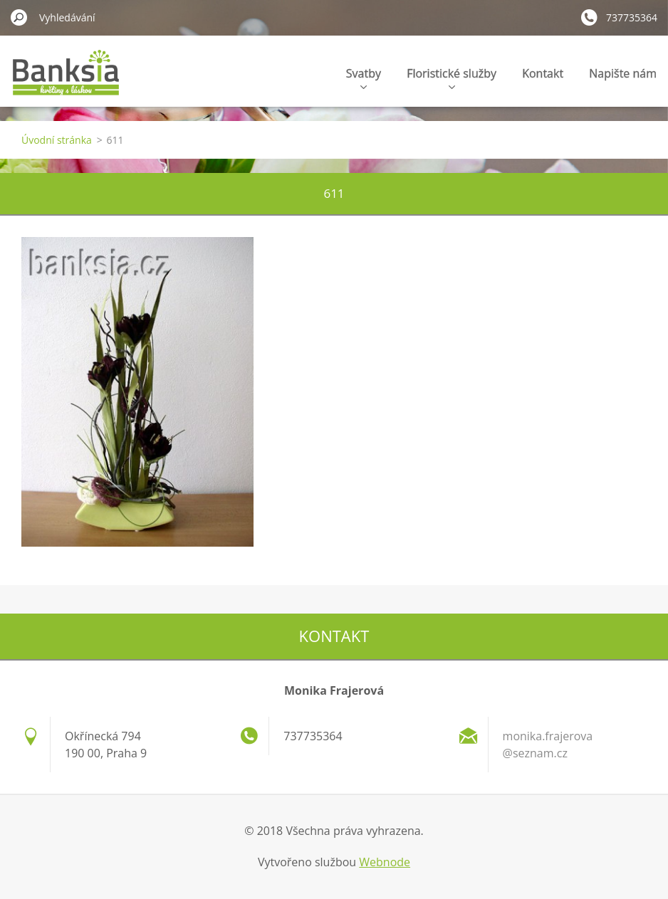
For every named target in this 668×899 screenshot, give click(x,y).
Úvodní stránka (56, 140)
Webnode (384, 862)
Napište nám (623, 73)
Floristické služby (451, 77)
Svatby (363, 77)
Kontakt (542, 73)
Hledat (19, 17)
